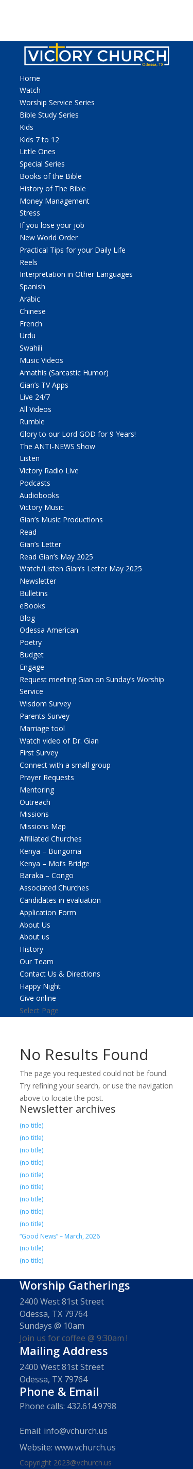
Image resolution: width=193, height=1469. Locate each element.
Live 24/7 (35, 397)
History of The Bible (53, 188)
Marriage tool (42, 728)
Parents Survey (44, 716)
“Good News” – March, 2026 (60, 1236)
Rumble (32, 421)
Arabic (30, 299)
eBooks (32, 605)
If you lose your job (52, 225)
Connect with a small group (65, 765)
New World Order (49, 237)
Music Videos (41, 360)
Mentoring (37, 790)
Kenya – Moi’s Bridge (55, 863)
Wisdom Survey (45, 703)
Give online (38, 998)
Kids (26, 127)
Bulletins (34, 593)
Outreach (35, 802)
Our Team (37, 961)
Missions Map (43, 826)
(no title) (31, 1125)
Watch (30, 90)
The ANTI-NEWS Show (57, 446)
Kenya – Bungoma (50, 851)
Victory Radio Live (49, 470)
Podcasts (35, 483)
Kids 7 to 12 (39, 139)
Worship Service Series (57, 102)
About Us (35, 925)
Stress (30, 213)
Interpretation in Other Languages (76, 274)
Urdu (28, 335)
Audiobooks (39, 495)
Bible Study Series (49, 115)
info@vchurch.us (76, 1431)
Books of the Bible (51, 176)
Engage (32, 667)
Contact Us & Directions (60, 974)
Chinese (33, 311)
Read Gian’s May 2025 (56, 557)
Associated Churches (54, 888)
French (31, 323)
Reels (29, 262)
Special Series (42, 164)
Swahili (31, 348)
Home (30, 78)
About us (34, 937)
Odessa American (49, 630)
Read (28, 532)
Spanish (32, 286)
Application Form (48, 912)
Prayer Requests (47, 777)
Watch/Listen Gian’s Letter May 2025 (81, 568)
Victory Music (42, 507)
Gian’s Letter (40, 544)
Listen (30, 458)
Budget (32, 654)
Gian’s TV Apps (44, 385)
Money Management (55, 201)
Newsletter (38, 581)
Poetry (31, 642)
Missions (34, 814)
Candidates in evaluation (60, 900)
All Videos (35, 409)
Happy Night (40, 986)
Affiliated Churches (51, 839)
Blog (27, 618)
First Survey (39, 752)
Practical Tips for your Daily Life (73, 250)
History (31, 949)
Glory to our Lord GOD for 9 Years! (78, 434)
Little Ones (38, 151)
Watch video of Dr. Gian (59, 741)
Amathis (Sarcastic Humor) (64, 372)
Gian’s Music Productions (61, 519)
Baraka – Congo (47, 875)
